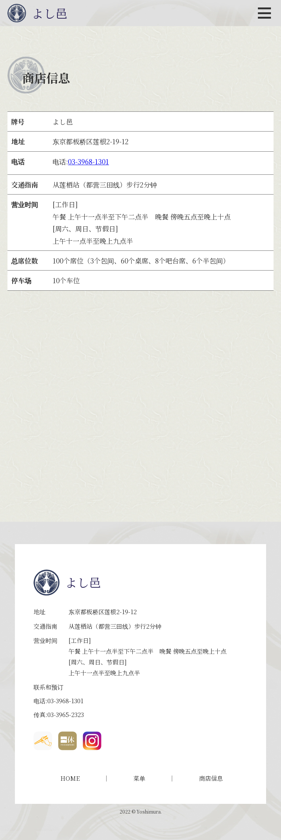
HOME (70, 778)
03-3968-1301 (88, 161)
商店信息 (211, 778)
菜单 (139, 778)
